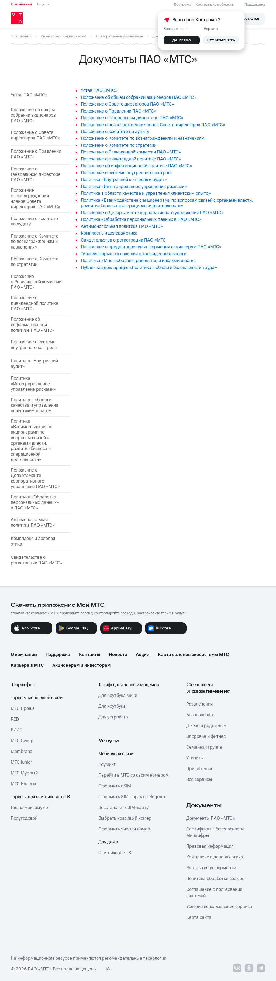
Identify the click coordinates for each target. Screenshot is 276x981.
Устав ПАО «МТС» (29, 95)
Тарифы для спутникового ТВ (40, 797)
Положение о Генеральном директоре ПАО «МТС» (132, 118)
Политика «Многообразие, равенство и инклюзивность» (138, 260)
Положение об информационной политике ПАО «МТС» (33, 325)
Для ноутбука (112, 706)
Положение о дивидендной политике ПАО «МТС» (34, 303)
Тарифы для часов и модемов (128, 685)
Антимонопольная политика (33, 522)
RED (15, 719)
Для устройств (113, 717)
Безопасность (200, 715)
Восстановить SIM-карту (123, 807)
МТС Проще (23, 708)
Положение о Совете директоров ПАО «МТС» (35, 135)
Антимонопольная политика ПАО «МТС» (122, 226)
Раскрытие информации (211, 868)
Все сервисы (199, 779)
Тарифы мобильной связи (37, 697)
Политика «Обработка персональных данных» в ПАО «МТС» (35, 502)
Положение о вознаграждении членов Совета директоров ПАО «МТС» (35, 199)
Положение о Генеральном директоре (36, 174)
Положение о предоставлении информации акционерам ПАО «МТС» (151, 247)
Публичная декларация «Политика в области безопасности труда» (149, 267)
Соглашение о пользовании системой (214, 892)
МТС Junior (21, 762)
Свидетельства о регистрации (36, 560)
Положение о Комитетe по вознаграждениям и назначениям (143, 138)
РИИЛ (16, 730)
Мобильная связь (115, 753)
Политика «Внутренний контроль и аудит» (124, 179)
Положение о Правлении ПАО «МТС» (36, 154)
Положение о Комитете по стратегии (34, 261)
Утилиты (195, 758)
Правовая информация (209, 846)
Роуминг (107, 764)
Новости (118, 654)
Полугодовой (24, 818)
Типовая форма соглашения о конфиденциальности (133, 254)
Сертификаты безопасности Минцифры (215, 832)
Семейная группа (204, 747)
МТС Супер (22, 741)
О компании (21, 4)
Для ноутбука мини (117, 695)
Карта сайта (198, 917)
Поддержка (58, 654)
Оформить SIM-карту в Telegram (131, 797)
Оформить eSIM (114, 786)
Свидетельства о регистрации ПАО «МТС (123, 240)
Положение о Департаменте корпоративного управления (35, 478)
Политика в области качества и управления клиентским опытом (34, 405)
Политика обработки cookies (215, 878)
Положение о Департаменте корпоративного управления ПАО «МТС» (152, 213)
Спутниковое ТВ (114, 853)
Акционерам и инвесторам (81, 665)
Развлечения (199, 704)
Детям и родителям (206, 725)
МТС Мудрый (24, 773)
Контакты (89, 654)
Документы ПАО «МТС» (210, 818)
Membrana (21, 751)
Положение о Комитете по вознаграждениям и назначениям (34, 241)
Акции (142, 654)
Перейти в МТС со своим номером (133, 775)
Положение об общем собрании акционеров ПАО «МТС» (33, 115)
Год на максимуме (29, 807)
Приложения (199, 769)
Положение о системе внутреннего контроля (34, 344)
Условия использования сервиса (219, 906)
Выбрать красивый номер (124, 818)
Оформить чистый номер (124, 829)
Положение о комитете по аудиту (34, 221)
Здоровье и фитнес (206, 736)
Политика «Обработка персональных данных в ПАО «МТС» (141, 219)
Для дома (108, 842)
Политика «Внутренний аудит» (34, 363)
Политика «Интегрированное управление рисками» (33, 384)
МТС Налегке (24, 784)
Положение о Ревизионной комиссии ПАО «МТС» (36, 282)
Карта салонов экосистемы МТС (193, 654)
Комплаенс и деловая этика (33, 541)
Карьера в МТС (27, 665)
